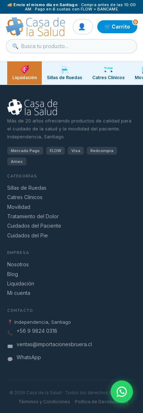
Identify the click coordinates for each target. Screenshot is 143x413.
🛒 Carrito (120, 25)
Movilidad (18, 207)
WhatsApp (29, 357)
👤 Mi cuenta (83, 27)
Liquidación (24, 72)
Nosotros (18, 264)
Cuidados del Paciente (34, 225)
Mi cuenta (18, 293)
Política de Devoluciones (101, 401)
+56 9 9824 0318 (37, 331)
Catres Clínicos (25, 197)
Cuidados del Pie (27, 235)
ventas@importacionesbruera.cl (54, 344)
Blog (12, 274)
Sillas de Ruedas (26, 187)
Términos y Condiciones (44, 401)
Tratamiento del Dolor (33, 216)
